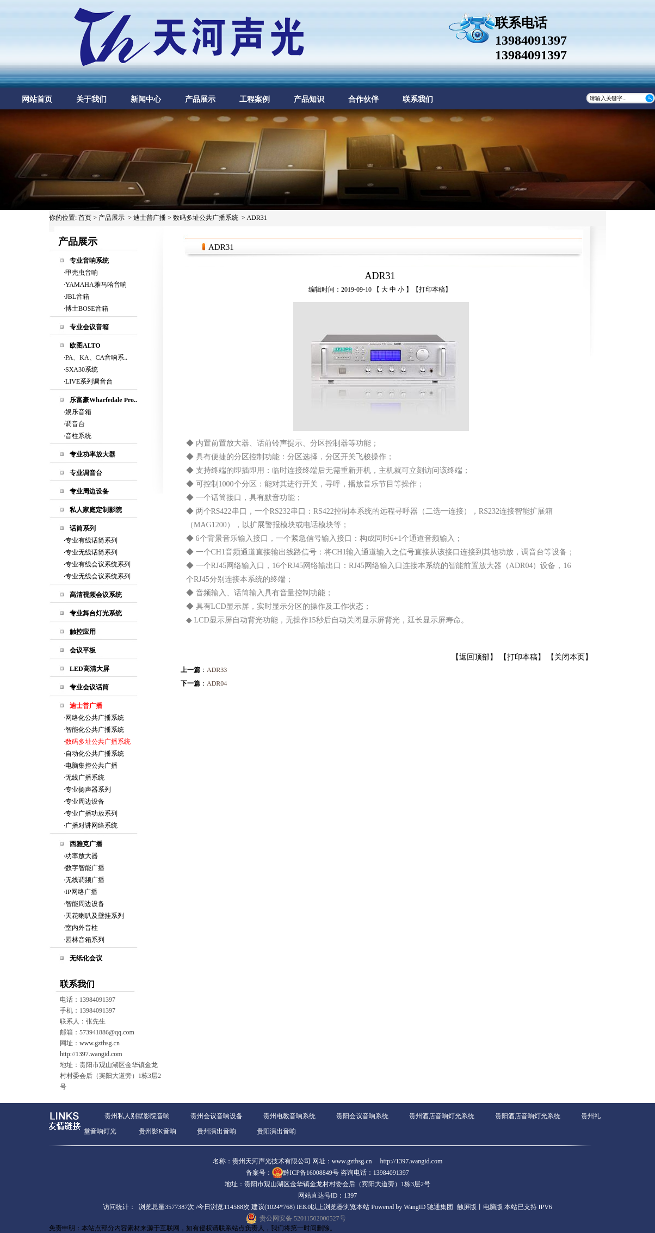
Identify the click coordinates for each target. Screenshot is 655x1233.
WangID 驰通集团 (428, 1207)
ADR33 (217, 670)
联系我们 (418, 99)
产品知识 (309, 99)
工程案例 (254, 99)
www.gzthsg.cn (99, 1043)
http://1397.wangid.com (91, 1054)
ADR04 (217, 683)
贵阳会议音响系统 (362, 1116)
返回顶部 (474, 657)
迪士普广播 (149, 217)
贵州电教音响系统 (289, 1116)
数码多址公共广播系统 (205, 217)
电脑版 (493, 1207)
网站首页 (37, 99)
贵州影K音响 (157, 1131)
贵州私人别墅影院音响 (137, 1116)
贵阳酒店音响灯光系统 (527, 1116)
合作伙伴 (363, 99)
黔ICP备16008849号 (311, 1172)
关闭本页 (569, 657)
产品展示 (200, 99)
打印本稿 (432, 289)
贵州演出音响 (216, 1131)
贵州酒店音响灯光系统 (441, 1116)
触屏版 (467, 1207)
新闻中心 (146, 99)
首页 (84, 217)
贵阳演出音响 (276, 1131)
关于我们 (91, 99)
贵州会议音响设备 (216, 1116)
